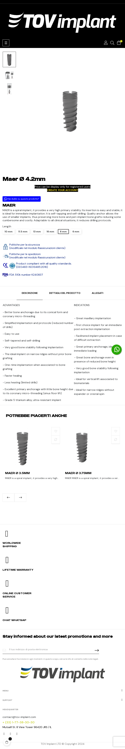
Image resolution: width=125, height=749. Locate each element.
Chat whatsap (14, 620)
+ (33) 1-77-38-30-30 (19, 722)
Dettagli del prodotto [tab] (64, 293)
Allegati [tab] (97, 293)
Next (20, 497)
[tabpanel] (32, 457)
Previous (8, 497)
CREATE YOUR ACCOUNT (62, 190)
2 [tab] (62, 504)
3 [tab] (66, 504)
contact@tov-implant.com (19, 717)
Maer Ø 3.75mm (78, 473)
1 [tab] (59, 504)
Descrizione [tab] (30, 293)
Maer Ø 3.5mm (17, 473)
